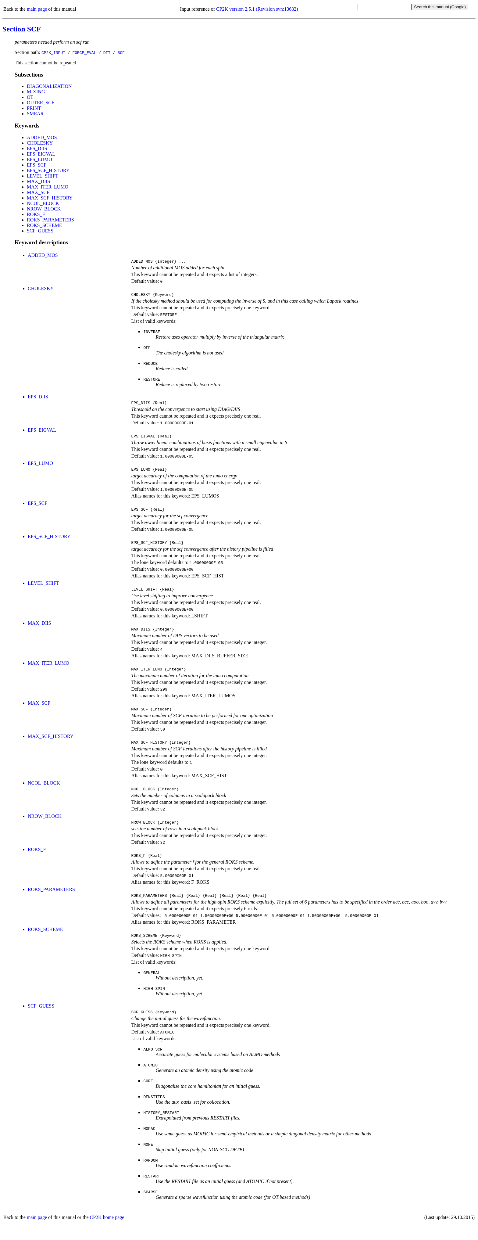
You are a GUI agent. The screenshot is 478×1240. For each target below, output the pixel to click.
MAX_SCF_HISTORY (50, 197)
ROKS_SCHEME (44, 225)
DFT (106, 52)
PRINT (34, 108)
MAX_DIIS (38, 181)
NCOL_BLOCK (43, 203)
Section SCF (21, 29)
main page (37, 9)
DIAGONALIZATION (49, 86)
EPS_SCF (36, 164)
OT (30, 97)
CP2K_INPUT (53, 52)
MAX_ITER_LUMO (47, 186)
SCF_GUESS (40, 230)
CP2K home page (107, 1233)
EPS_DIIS (37, 148)
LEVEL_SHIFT (42, 175)
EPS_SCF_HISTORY (48, 170)
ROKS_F (36, 214)
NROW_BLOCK (44, 208)
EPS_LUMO (39, 159)
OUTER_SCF (40, 102)
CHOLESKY (40, 143)
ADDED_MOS (42, 137)
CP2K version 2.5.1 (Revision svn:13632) (257, 9)
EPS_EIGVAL (41, 153)
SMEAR (35, 113)
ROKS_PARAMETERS (50, 219)
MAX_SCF (38, 192)
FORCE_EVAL (84, 52)
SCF (121, 52)
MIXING (36, 91)
